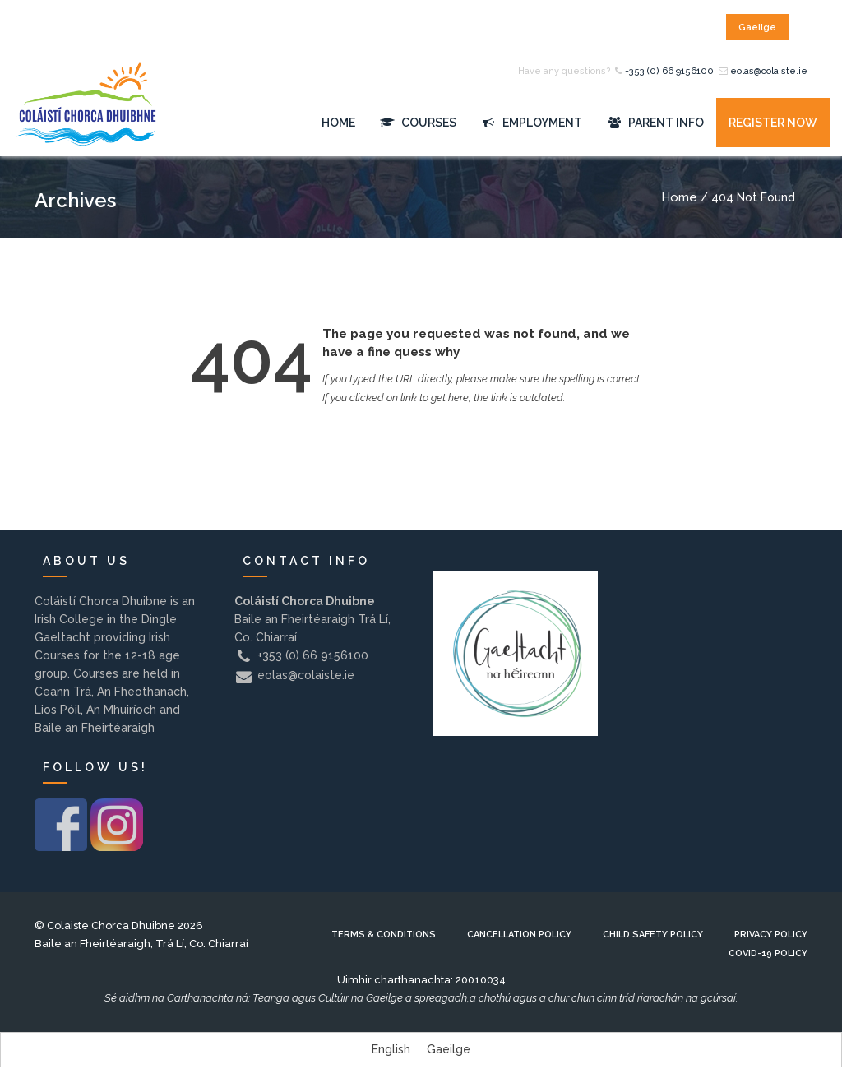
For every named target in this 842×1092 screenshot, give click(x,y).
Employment (531, 122)
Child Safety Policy (653, 934)
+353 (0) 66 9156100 (669, 71)
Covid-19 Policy (768, 953)
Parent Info (655, 122)
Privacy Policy (770, 934)
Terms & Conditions (383, 934)
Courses (418, 122)
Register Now (773, 122)
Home (338, 122)
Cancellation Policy (519, 934)
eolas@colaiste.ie (768, 71)
